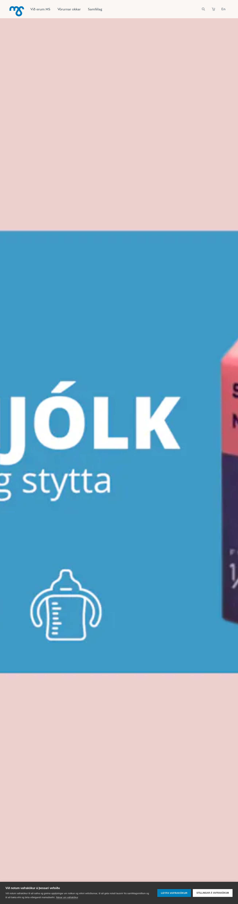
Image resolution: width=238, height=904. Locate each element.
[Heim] (16, 11)
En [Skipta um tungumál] (223, 9)
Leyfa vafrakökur (174, 893)
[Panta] (213, 9)
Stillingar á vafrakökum (212, 893)
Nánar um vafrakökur (67, 897)
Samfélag (95, 9)
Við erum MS (40, 9)
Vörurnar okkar (69, 9)
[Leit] (203, 9)
